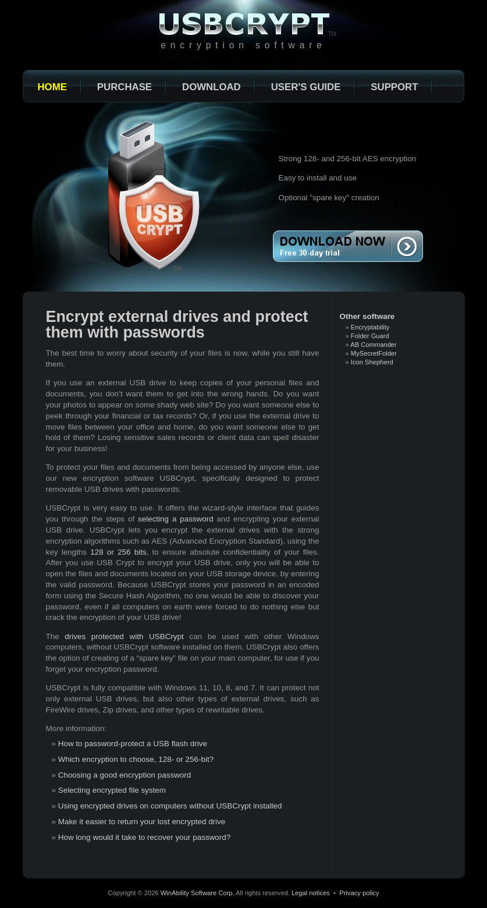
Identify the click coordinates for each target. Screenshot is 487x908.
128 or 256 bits (118, 552)
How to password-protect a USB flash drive (132, 743)
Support (394, 87)
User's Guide (306, 87)
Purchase (124, 87)
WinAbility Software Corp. (197, 892)
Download (211, 87)
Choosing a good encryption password (124, 775)
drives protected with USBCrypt (124, 636)
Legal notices (311, 892)
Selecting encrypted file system (112, 790)
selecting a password (176, 519)
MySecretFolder (374, 353)
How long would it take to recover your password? (144, 837)
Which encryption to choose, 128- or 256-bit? (136, 759)
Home (52, 87)
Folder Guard (370, 335)
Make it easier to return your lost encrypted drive (142, 821)
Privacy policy (359, 892)
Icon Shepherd (372, 362)
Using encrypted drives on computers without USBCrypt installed (170, 805)
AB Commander (373, 344)
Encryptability (370, 327)
